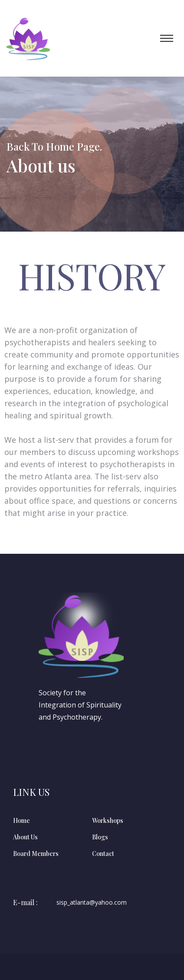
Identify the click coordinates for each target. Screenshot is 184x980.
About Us (25, 837)
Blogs (100, 837)
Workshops (107, 820)
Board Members (36, 853)
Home (21, 820)
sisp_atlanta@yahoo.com (91, 902)
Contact (103, 853)
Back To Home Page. (54, 146)
